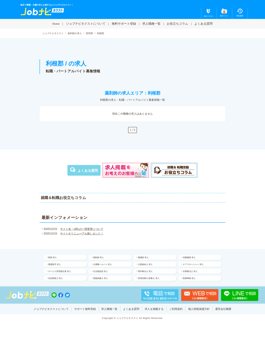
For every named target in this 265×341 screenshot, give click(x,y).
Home (56, 23)
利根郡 (100, 33)
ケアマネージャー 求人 (193, 265)
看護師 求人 (143, 257)
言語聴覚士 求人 (56, 280)
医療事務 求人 (189, 280)
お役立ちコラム (177, 23)
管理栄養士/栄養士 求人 (149, 280)
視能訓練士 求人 (101, 280)
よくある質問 (203, 23)
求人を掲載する (154, 310)
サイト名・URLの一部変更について (81, 229)
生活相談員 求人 (101, 272)
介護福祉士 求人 (145, 265)
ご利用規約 (176, 310)
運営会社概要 (224, 310)
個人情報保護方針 (199, 310)
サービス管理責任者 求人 (60, 272)
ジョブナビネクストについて (85, 23)
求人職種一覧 (151, 23)
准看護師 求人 (189, 257)
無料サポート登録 (124, 23)
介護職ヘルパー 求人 (103, 265)
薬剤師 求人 (99, 257)
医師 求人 (53, 257)
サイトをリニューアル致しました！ (81, 233)
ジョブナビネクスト (53, 33)
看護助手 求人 (55, 265)
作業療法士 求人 (190, 272)
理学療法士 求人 (145, 272)
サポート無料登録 (85, 310)
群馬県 (89, 33)
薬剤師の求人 (75, 33)
